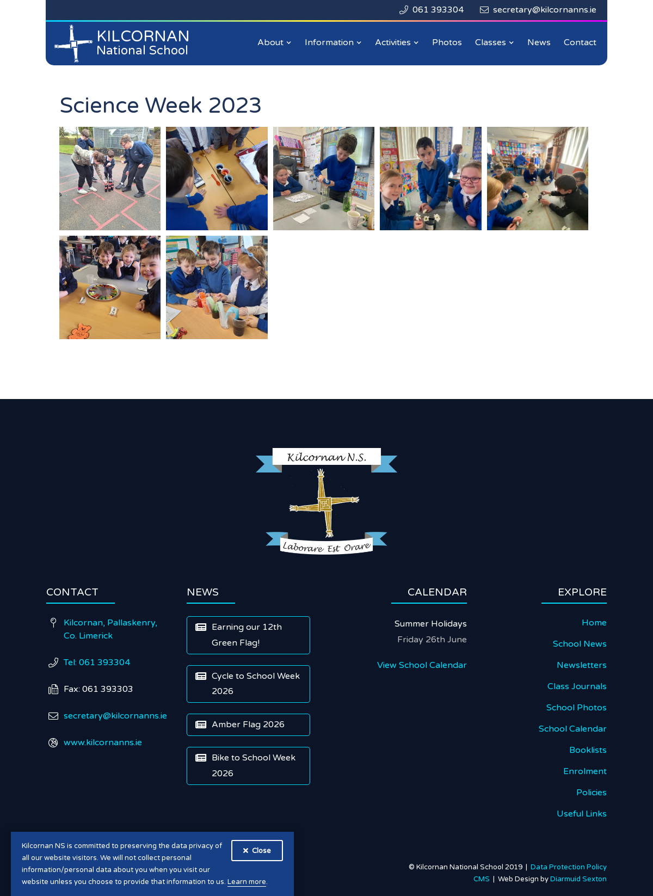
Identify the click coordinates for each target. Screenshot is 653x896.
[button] (274, 42)
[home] (124, 43)
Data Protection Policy (569, 867)
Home (594, 622)
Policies (591, 792)
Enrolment (585, 771)
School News (580, 644)
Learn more (246, 881)
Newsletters (582, 665)
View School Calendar (422, 665)
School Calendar (573, 728)
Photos (447, 42)
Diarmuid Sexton (578, 879)
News (539, 42)
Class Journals (577, 686)
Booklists (588, 750)
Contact (580, 42)
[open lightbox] (110, 178)
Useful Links (582, 813)
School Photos (576, 707)
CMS (483, 879)
